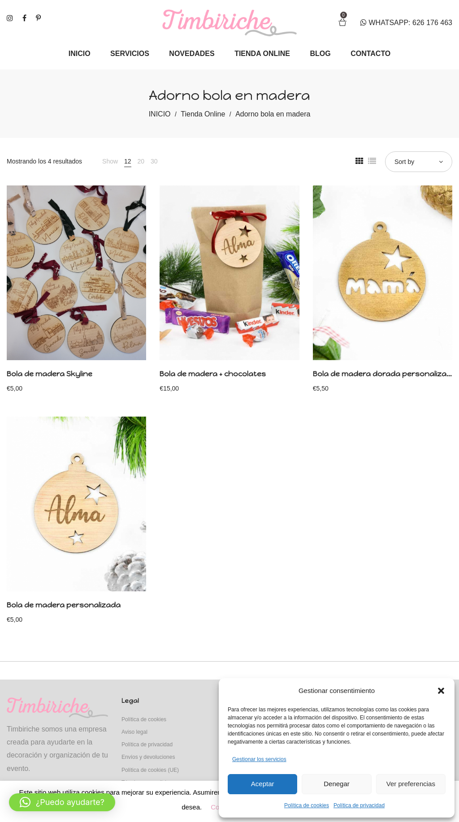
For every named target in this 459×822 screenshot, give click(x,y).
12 (127, 161)
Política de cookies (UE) (150, 770)
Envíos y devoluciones (148, 757)
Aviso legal (134, 732)
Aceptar (262, 784)
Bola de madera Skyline (49, 374)
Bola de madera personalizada (64, 605)
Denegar (337, 784)
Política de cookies (306, 805)
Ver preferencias (410, 784)
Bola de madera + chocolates (213, 374)
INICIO (160, 114)
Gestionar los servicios (259, 759)
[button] (441, 690)
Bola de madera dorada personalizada (384, 374)
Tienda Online (203, 114)
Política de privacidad (359, 805)
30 (154, 161)
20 (140, 161)
